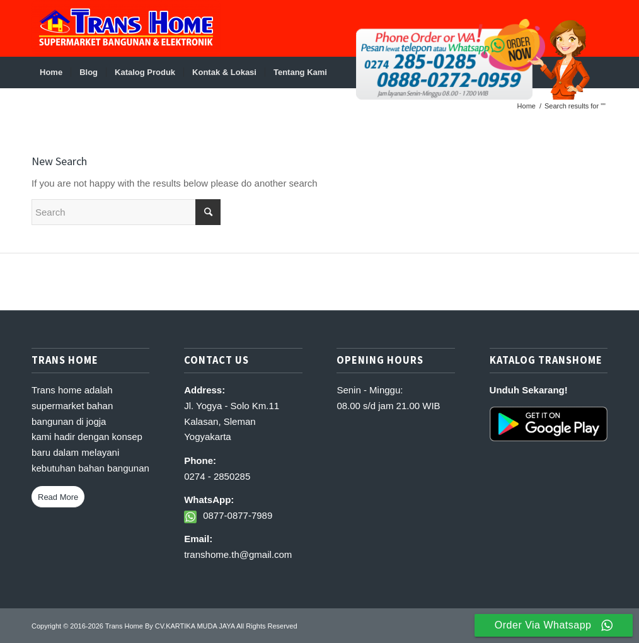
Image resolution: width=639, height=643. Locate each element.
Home (526, 106)
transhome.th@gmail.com (238, 554)
